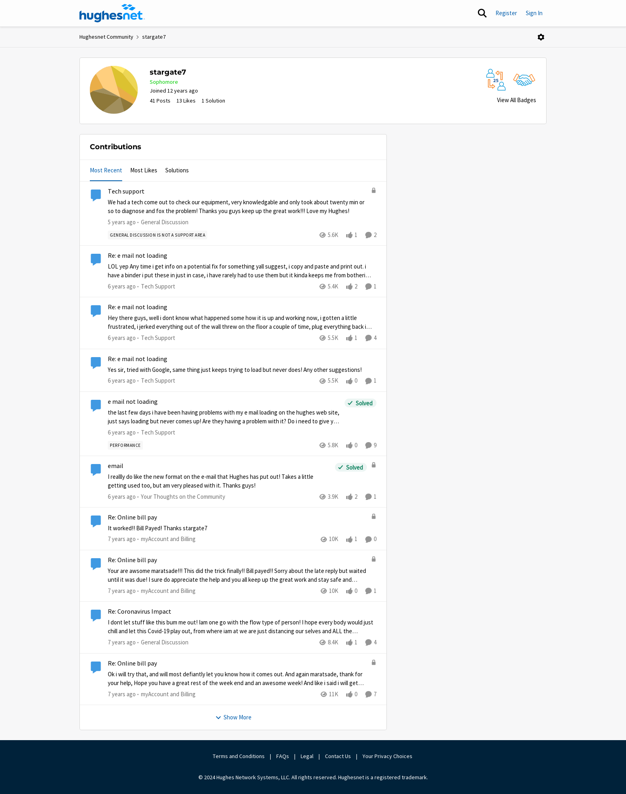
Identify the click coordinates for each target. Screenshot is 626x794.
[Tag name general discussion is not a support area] (157, 235)
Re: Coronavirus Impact (139, 612)
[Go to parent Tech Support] (156, 286)
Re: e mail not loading (137, 256)
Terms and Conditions (239, 756)
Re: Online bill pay (132, 517)
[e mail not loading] (224, 417)
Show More (233, 717)
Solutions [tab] (177, 170)
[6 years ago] (122, 286)
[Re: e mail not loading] (240, 271)
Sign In (534, 13)
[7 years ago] (122, 539)
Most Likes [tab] (143, 170)
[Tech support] (237, 207)
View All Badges (516, 100)
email (115, 466)
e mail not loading (133, 402)
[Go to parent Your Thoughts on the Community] (181, 497)
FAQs (282, 756)
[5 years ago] (122, 222)
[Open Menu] (541, 37)
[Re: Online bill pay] (237, 528)
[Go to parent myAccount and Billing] (166, 539)
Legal (307, 756)
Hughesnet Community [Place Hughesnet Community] (106, 36)
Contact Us (338, 756)
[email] (219, 481)
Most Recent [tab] (106, 170)
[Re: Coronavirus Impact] (242, 627)
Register (506, 13)
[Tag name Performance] (125, 445)
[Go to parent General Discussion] (162, 222)
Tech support (126, 192)
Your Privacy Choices (388, 756)
